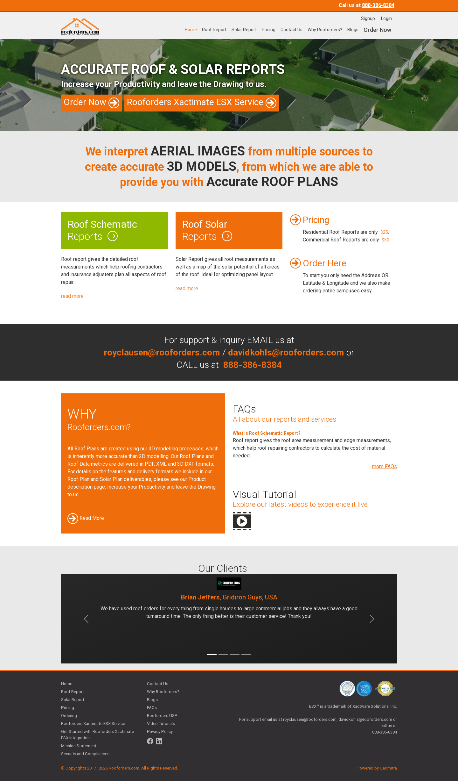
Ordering (69, 715)
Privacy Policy (160, 731)
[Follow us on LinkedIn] (159, 741)
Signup (368, 18)
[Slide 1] (212, 654)
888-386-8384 (378, 5)
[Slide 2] (223, 654)
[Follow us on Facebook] (150, 741)
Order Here (324, 263)
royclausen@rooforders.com (310, 719)
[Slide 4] (246, 654)
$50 (385, 239)
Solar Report (244, 29)
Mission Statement (78, 745)
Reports (114, 230)
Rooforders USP (162, 715)
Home (191, 29)
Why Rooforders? (325, 29)
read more (72, 296)
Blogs (352, 29)
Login (386, 18)
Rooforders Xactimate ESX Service (93, 723)
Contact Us (291, 29)
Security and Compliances (85, 753)
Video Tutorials (161, 723)
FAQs (152, 707)
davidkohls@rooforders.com (365, 719)
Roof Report (214, 29)
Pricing (268, 29)
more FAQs (384, 466)
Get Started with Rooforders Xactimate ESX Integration (97, 734)
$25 (384, 232)
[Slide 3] (234, 654)
